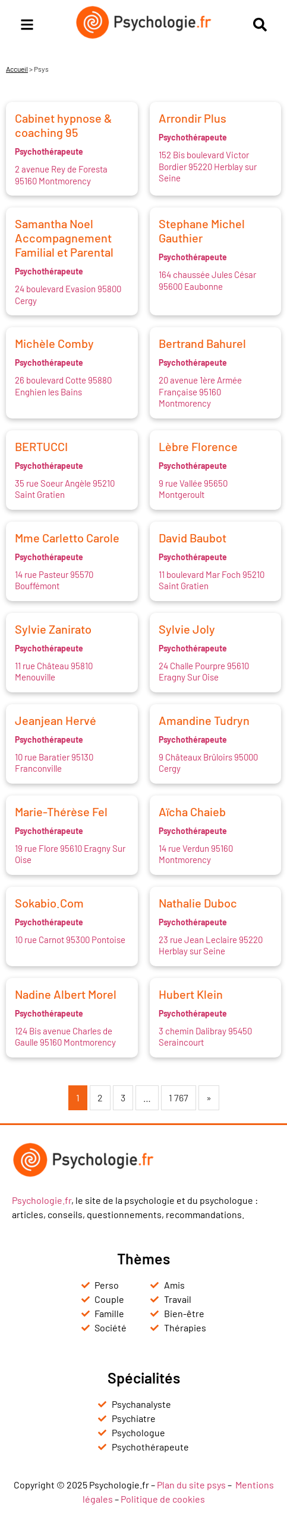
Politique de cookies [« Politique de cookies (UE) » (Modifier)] (163, 1498)
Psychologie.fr (41, 1200)
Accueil (17, 69)
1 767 (178, 1097)
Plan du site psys (191, 1484)
